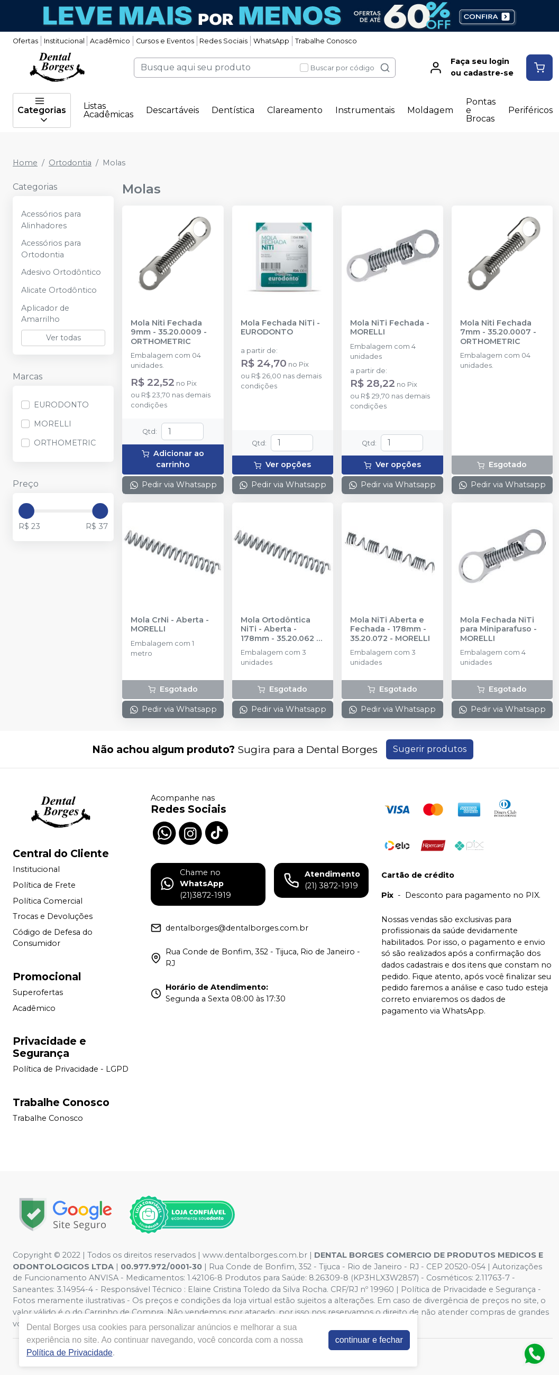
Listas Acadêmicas (108, 110)
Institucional (64, 41)
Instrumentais (365, 110)
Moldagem (430, 110)
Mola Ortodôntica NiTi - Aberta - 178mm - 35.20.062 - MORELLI (280, 629)
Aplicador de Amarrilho (45, 313)
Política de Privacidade (69, 1352)
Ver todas (63, 337)
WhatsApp (271, 41)
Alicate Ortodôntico (59, 290)
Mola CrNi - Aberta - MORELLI (170, 625)
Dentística (233, 110)
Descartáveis (172, 110)
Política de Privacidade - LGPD (71, 1069)
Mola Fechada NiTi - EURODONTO (280, 328)
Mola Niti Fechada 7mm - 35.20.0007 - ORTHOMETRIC (498, 332)
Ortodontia (70, 163)
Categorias (41, 110)
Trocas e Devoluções (53, 916)
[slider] (26, 511)
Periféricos (530, 110)
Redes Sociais (223, 41)
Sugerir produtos (429, 749)
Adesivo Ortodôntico (61, 272)
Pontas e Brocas (481, 110)
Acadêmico (110, 41)
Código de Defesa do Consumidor (53, 938)
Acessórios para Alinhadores (51, 219)
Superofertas (38, 992)
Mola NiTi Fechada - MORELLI (389, 328)
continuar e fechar (369, 1339)
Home (25, 163)
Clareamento (295, 110)
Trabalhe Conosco (326, 41)
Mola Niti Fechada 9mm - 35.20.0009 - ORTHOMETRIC (169, 332)
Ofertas (25, 41)
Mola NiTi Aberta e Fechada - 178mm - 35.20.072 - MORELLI (390, 629)
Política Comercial (48, 901)
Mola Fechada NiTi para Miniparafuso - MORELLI (498, 629)
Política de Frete (44, 885)
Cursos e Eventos (165, 41)
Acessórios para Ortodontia (51, 248)
